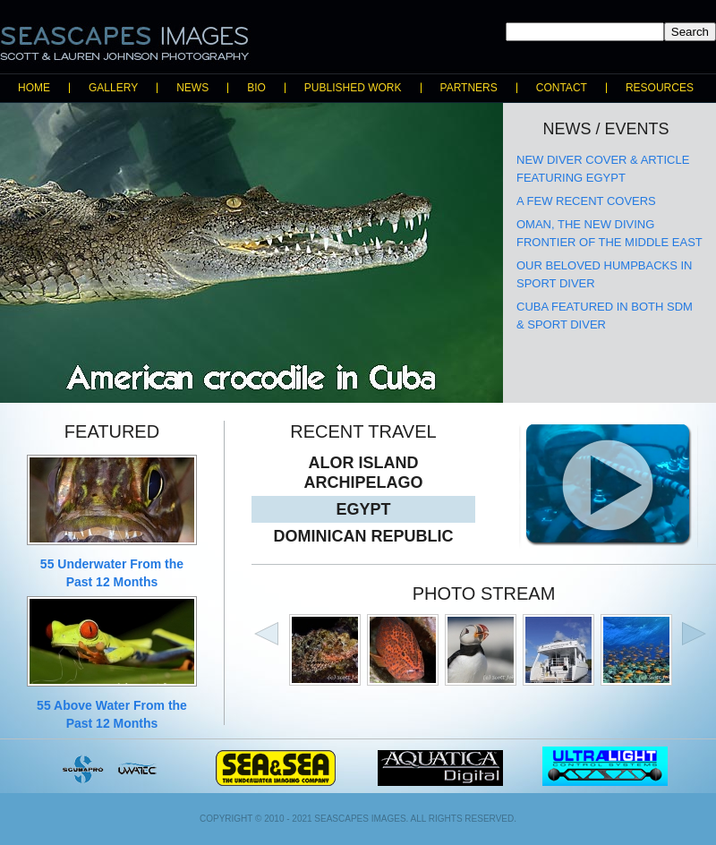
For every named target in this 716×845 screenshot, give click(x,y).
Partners (469, 87)
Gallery (113, 87)
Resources (660, 87)
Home (34, 87)
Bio (256, 87)
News (192, 87)
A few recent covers (586, 201)
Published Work (353, 87)
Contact (561, 87)
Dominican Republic (364, 536)
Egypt (363, 509)
